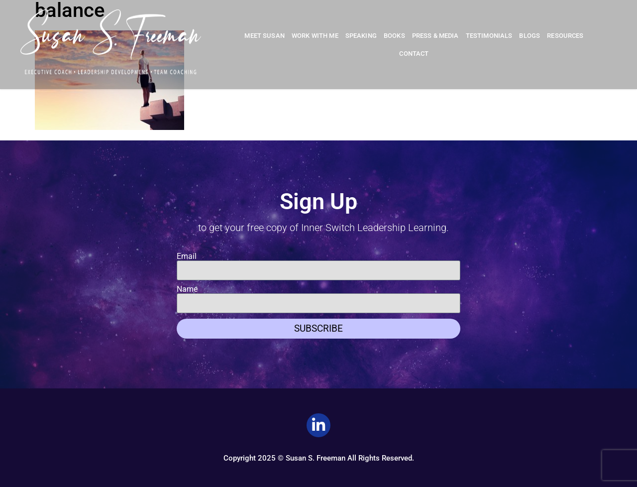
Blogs (529, 35)
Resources (565, 35)
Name (187, 289)
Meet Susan (264, 35)
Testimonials (489, 35)
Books (394, 35)
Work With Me (315, 35)
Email (187, 256)
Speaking (361, 35)
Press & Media (435, 35)
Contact (413, 53)
